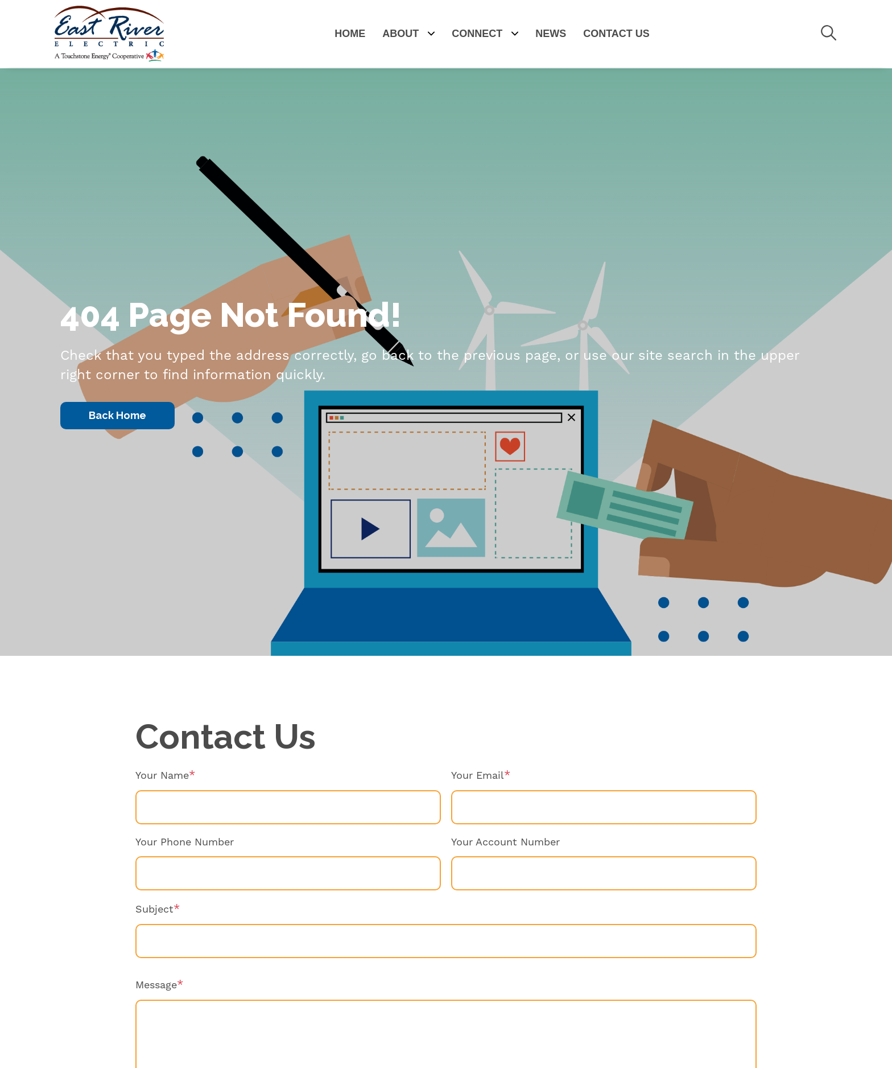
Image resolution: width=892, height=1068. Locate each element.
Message (156, 985)
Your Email (477, 775)
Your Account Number (505, 842)
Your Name (162, 775)
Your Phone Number (184, 842)
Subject (154, 909)
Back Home (117, 415)
